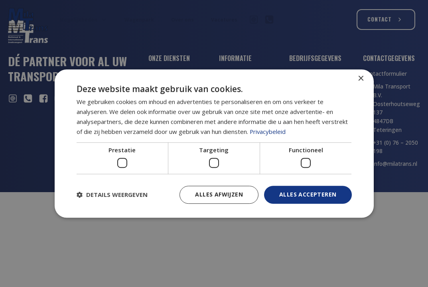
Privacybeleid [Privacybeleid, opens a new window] (268, 132)
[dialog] (214, 143)
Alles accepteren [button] (307, 194)
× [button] (361, 79)
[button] (112, 194)
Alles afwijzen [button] (219, 194)
